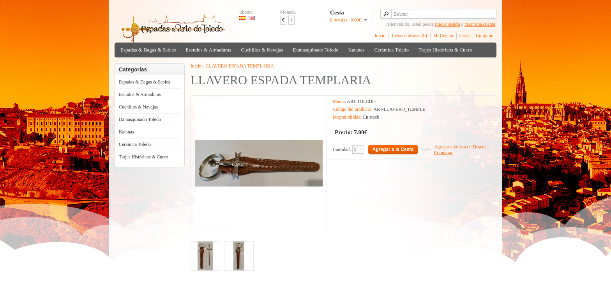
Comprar (484, 35)
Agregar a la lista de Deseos (460, 146)
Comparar (443, 152)
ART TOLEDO (361, 101)
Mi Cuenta (443, 35)
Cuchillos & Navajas (262, 50)
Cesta (464, 35)
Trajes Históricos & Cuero (445, 50)
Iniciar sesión (447, 24)
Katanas (356, 50)
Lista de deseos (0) (409, 35)
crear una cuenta (479, 24)
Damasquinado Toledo (316, 50)
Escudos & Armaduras (208, 50)
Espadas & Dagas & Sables (148, 50)
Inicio (379, 35)
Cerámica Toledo (391, 50)
